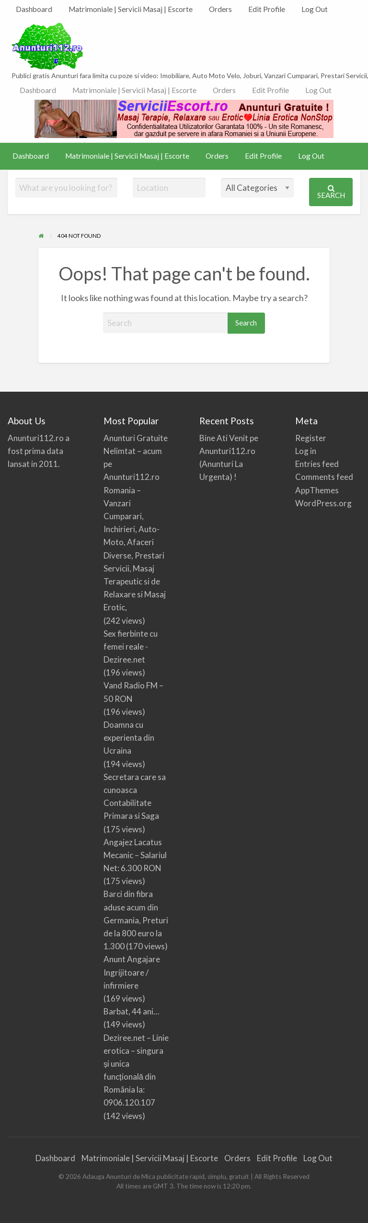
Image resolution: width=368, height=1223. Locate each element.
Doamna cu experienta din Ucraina (129, 738)
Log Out (314, 9)
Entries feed (317, 464)
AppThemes (317, 490)
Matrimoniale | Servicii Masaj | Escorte (131, 9)
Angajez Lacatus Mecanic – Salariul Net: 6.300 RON (135, 855)
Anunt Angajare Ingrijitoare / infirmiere (132, 972)
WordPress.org (323, 503)
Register (310, 438)
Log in (305, 451)
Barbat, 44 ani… (131, 1011)
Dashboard (34, 9)
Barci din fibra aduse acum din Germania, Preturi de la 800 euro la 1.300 (136, 920)
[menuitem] (34, 9)
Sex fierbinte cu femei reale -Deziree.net (131, 646)
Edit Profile (266, 9)
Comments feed (324, 477)
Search (331, 192)
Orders (220, 9)
